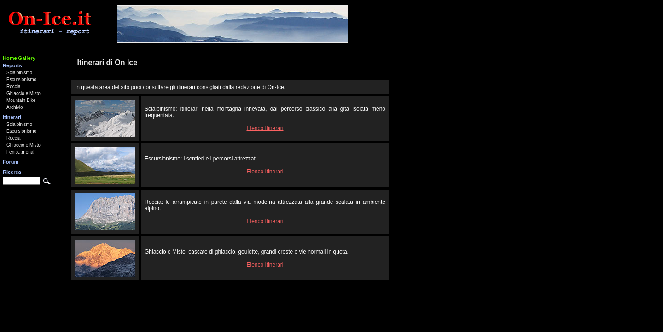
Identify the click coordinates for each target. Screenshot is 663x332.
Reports (12, 65)
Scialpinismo (19, 72)
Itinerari (12, 117)
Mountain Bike (20, 100)
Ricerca (12, 172)
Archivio (14, 107)
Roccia (13, 86)
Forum (10, 162)
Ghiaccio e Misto (23, 93)
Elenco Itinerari (264, 128)
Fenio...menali (20, 151)
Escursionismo (21, 79)
